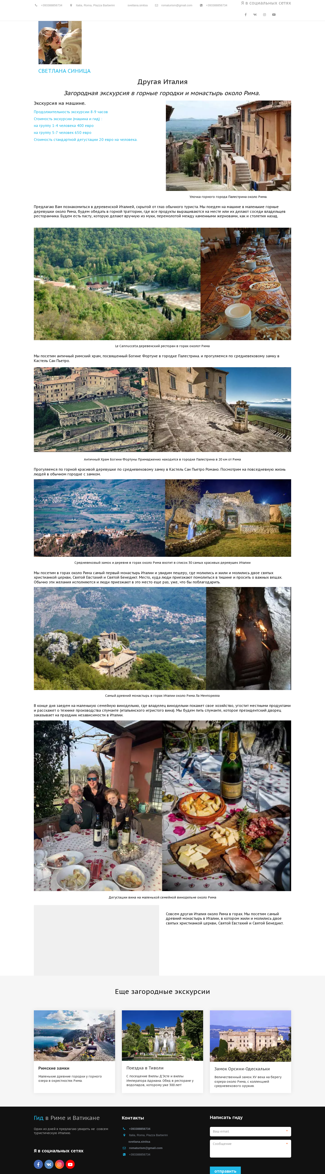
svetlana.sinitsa (138, 5)
